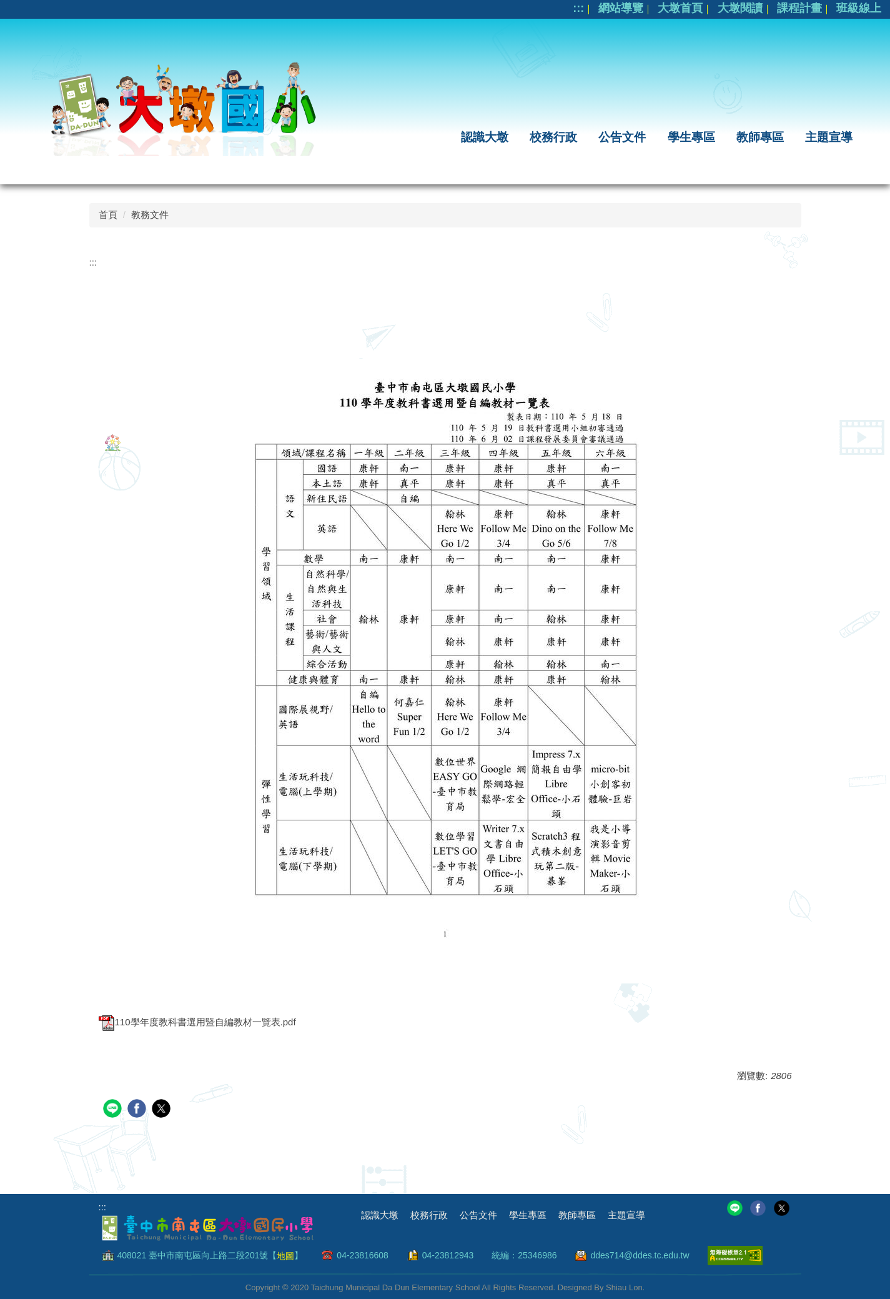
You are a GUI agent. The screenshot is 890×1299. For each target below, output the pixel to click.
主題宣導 (829, 137)
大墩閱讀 (740, 8)
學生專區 (691, 137)
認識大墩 (484, 137)
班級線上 (858, 8)
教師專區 (760, 137)
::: (578, 8)
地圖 (285, 1255)
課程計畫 (799, 8)
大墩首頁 (680, 8)
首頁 (108, 214)
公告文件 (622, 137)
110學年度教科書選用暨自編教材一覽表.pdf (197, 1022)
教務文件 (150, 214)
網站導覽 (620, 8)
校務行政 (553, 137)
